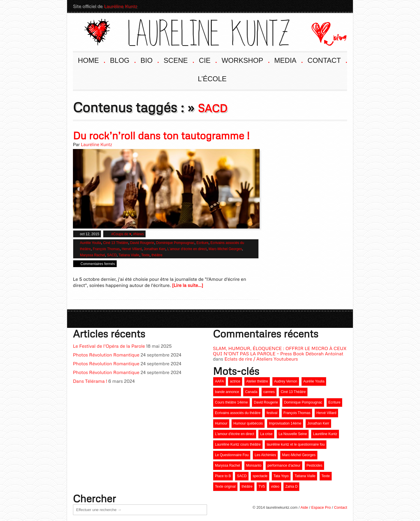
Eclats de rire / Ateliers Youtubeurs (261, 359)
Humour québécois (248, 423)
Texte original (225, 486)
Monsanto (254, 465)
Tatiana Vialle (129, 255)
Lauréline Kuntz (120, 6)
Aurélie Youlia (90, 243)
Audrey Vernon (285, 381)
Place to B (223, 476)
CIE (207, 60)
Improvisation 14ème (285, 423)
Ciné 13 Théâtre (115, 243)
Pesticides (315, 465)
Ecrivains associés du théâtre (237, 413)
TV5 (261, 486)
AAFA (219, 381)
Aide (304, 507)
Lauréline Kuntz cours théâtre (238, 444)
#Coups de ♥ (121, 234)
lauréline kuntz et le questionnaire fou (296, 444)
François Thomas (106, 249)
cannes (269, 392)
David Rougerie (142, 243)
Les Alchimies (265, 455)
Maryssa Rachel (92, 255)
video (275, 486)
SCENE (178, 60)
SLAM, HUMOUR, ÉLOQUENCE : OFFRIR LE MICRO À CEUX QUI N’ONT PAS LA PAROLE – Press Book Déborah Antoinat (279, 350)
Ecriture (202, 243)
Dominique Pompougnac (175, 243)
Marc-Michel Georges (225, 249)
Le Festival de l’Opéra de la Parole (109, 346)
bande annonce (227, 392)
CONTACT (326, 60)
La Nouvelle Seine (293, 434)
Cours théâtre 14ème (231, 402)
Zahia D (291, 486)
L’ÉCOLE (212, 79)
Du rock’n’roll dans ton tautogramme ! (161, 135)
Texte (145, 255)
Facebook (320, 6)
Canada (251, 392)
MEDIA (288, 60)
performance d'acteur (283, 465)
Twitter (341, 6)
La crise (266, 434)
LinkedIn (331, 6)
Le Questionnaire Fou (232, 455)
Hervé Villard (131, 249)
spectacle (260, 476)
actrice (235, 381)
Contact (340, 507)
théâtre (156, 255)
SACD (112, 255)
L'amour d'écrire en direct (187, 249)
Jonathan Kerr (154, 249)
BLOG (122, 60)
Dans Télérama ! (90, 381)
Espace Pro (321, 507)
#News (138, 234)
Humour (221, 423)
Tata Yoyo (281, 476)
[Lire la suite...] (187, 285)
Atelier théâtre (257, 381)
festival (272, 413)
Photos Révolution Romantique (106, 355)
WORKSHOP (245, 60)
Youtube (310, 6)
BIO (149, 60)
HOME (91, 60)
